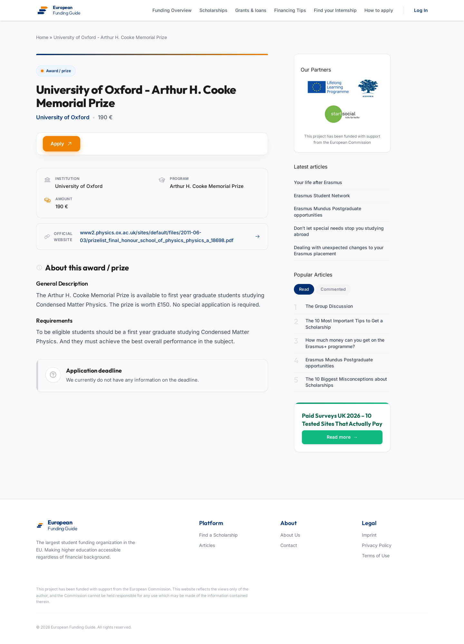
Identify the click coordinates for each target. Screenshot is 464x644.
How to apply (378, 10)
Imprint (369, 535)
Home (42, 37)
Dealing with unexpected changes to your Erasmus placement (338, 251)
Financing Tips (290, 10)
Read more (342, 437)
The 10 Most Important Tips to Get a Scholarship (344, 324)
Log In (421, 10)
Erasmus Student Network (322, 195)
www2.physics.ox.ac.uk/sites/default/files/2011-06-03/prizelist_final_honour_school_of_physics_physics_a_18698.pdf (170, 236)
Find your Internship (335, 10)
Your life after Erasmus (318, 182)
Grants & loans (250, 10)
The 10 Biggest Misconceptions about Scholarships (346, 382)
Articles (207, 545)
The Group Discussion (329, 306)
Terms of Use (376, 555)
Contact (288, 545)
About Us (290, 535)
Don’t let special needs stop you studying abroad (339, 231)
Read (306, 289)
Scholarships (213, 10)
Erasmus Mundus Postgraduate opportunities (327, 212)
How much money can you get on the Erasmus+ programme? (344, 343)
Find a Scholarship (218, 535)
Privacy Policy (377, 545)
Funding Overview (172, 10)
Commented (333, 289)
